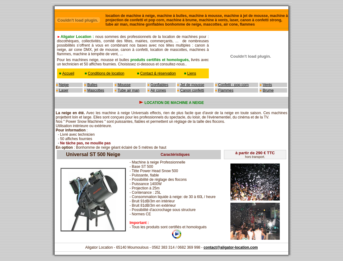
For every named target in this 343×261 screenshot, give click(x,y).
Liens (191, 73)
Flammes (225, 90)
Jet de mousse (192, 85)
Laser (63, 90)
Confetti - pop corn (233, 85)
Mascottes (95, 90)
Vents (267, 85)
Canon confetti (192, 90)
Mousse (124, 85)
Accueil (68, 73)
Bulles (92, 85)
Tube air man (128, 90)
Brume (268, 90)
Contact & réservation (158, 73)
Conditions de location (106, 73)
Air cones (158, 90)
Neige (64, 85)
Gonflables (159, 85)
